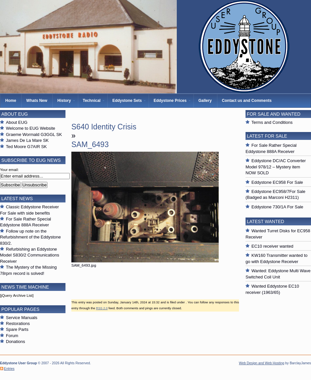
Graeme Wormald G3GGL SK (34, 134)
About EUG (16, 122)
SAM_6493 (90, 144)
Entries (9, 368)
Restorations (18, 323)
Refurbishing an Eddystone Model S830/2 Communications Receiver (29, 255)
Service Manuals (21, 317)
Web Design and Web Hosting (261, 363)
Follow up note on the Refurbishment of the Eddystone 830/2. (30, 237)
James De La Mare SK (27, 140)
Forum (12, 335)
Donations (15, 341)
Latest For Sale (267, 136)
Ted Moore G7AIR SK (26, 146)
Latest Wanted (265, 221)
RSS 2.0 (102, 308)
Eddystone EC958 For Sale (277, 182)
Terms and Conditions (272, 122)
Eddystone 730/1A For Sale (277, 206)
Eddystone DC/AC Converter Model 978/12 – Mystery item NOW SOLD (276, 166)
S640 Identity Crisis (103, 127)
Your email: (9, 170)
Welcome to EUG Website (30, 128)
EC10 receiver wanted (272, 246)
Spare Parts (17, 329)
